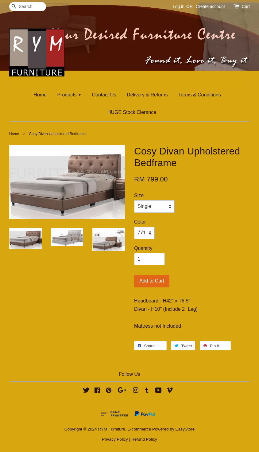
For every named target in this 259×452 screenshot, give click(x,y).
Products (69, 94)
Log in (178, 6)
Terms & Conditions (199, 94)
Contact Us (104, 94)
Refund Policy (144, 439)
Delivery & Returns (147, 94)
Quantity (143, 248)
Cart (246, 6)
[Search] (27, 6)
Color (140, 221)
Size (139, 195)
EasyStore (185, 429)
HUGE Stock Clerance (131, 112)
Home (40, 94)
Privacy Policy (115, 439)
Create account (210, 6)
